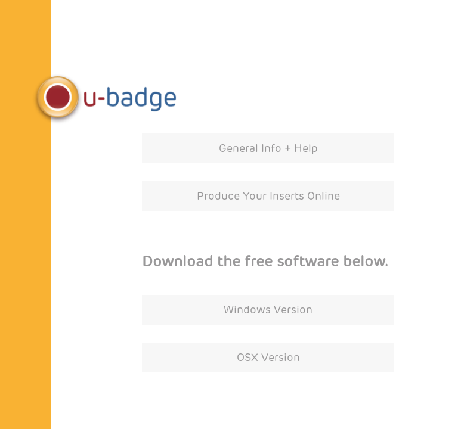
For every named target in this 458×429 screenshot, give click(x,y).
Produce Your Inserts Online (268, 196)
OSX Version (268, 357)
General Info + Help (268, 148)
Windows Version (268, 309)
